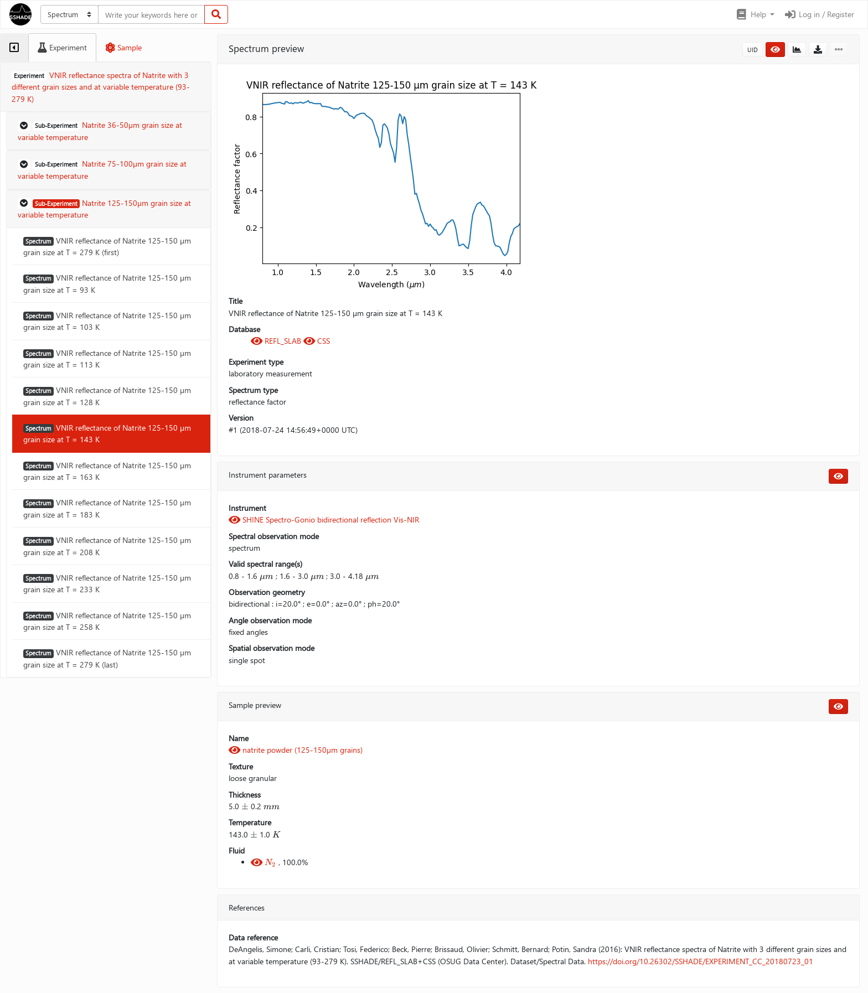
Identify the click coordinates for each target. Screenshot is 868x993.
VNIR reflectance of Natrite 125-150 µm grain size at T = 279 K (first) (107, 246)
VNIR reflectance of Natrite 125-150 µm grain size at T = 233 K (107, 583)
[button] (755, 14)
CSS (316, 340)
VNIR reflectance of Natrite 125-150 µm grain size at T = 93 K (107, 283)
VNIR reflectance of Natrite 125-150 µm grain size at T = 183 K (107, 508)
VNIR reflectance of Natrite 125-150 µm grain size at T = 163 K (107, 471)
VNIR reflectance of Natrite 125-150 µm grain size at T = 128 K (107, 396)
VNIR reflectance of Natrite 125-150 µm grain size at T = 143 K (107, 433)
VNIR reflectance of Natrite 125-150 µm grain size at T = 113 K (107, 359)
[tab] (14, 47)
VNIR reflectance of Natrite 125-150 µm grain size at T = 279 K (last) (107, 658)
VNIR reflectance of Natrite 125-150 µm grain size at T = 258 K (107, 621)
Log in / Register (818, 14)
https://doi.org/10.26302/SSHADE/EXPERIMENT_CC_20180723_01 (700, 961)
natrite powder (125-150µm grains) (296, 749)
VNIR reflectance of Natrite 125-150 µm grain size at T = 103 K (107, 321)
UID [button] (752, 49)
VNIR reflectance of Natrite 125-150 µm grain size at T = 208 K (107, 546)
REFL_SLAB (277, 340)
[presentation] (266, 576)
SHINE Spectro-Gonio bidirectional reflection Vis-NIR (324, 519)
